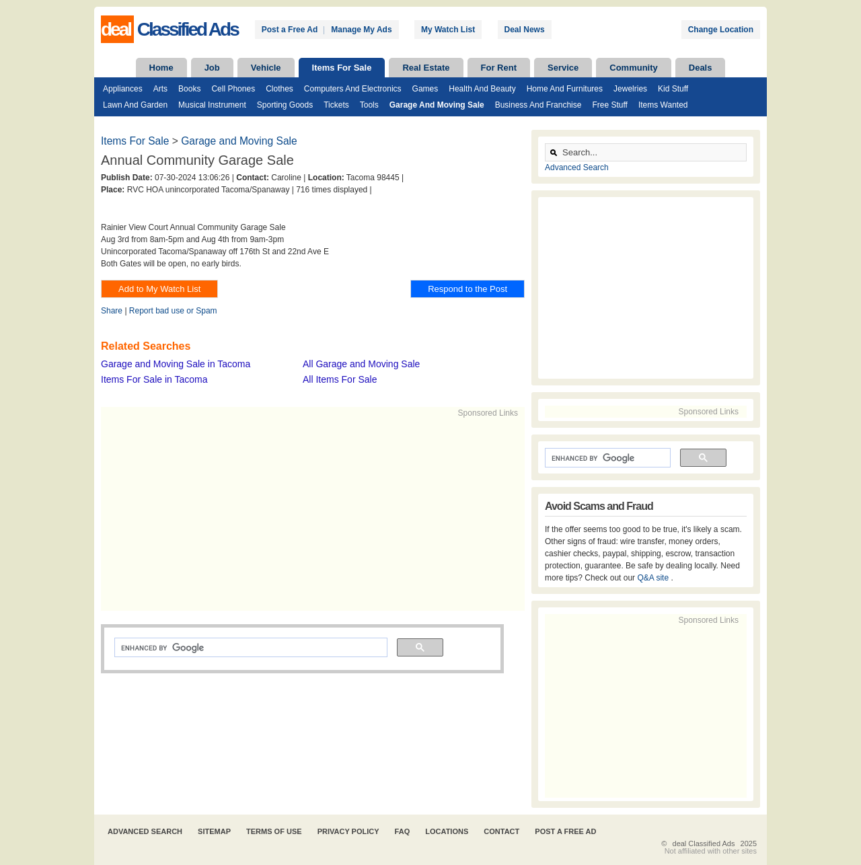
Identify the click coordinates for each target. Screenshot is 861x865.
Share (111, 310)
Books (189, 88)
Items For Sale (342, 68)
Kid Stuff (673, 88)
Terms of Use (274, 831)
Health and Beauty (482, 88)
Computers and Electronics (353, 88)
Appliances (123, 88)
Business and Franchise (538, 105)
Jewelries (630, 88)
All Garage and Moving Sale (361, 364)
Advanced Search (577, 167)
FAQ (402, 831)
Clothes (279, 88)
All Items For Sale (340, 379)
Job (212, 68)
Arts (160, 88)
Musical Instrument (212, 105)
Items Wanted (663, 105)
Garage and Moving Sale (436, 105)
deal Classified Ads (704, 843)
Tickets (336, 105)
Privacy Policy (348, 831)
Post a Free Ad (290, 29)
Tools (369, 105)
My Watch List (448, 29)
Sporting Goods (285, 105)
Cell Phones (233, 88)
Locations (446, 831)
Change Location (720, 29)
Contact (501, 831)
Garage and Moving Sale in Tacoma (175, 364)
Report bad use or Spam (173, 310)
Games (425, 88)
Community (633, 68)
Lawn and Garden (135, 105)
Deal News (524, 29)
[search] (249, 648)
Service (563, 68)
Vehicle (266, 68)
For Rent (499, 68)
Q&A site (654, 577)
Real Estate (425, 68)
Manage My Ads (361, 29)
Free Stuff (609, 105)
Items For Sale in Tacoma (154, 379)
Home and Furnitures (565, 88)
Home (161, 68)
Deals (700, 68)
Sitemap (214, 831)
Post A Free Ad (565, 831)
